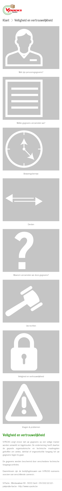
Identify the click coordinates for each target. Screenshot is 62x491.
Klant (6, 20)
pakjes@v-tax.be (10, 486)
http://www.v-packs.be (28, 486)
